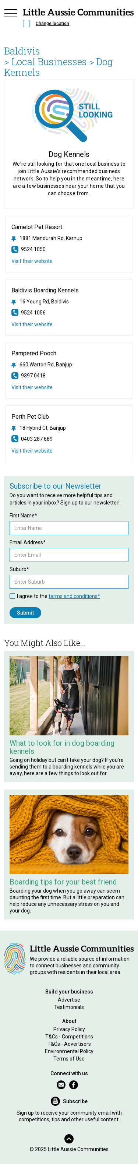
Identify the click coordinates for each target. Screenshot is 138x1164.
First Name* (23, 515)
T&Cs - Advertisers (69, 1044)
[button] (10, 19)
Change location (52, 23)
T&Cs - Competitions (69, 1037)
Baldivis (22, 51)
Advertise (69, 1000)
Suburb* (19, 569)
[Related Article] (69, 695)
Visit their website (32, 261)
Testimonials (69, 1007)
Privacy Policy (69, 1029)
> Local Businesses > (49, 61)
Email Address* (28, 542)
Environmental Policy (69, 1051)
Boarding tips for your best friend (63, 882)
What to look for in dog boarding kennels (62, 747)
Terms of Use (69, 1059)
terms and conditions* (74, 596)
